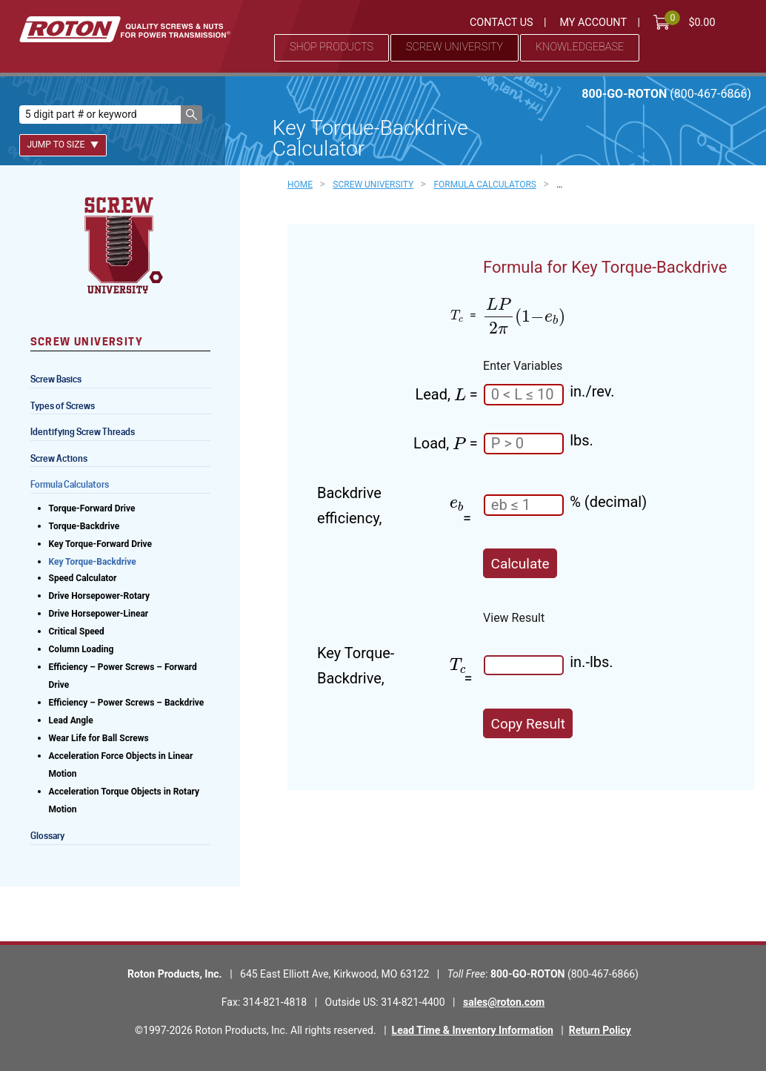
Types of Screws (62, 405)
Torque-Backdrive (84, 526)
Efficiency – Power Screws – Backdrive (126, 702)
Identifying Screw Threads (82, 431)
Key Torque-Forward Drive (101, 544)
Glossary (47, 835)
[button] (191, 114)
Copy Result (528, 723)
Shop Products (331, 47)
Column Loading (81, 649)
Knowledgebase (580, 47)
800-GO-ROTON (666, 94)
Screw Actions (58, 458)
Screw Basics (55, 379)
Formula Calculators (69, 484)
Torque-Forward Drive (92, 508)
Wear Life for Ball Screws (99, 738)
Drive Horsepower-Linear (99, 614)
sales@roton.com (503, 1002)
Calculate (520, 563)
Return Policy (600, 1030)
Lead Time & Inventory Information (472, 1030)
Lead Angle (71, 720)
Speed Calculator (83, 578)
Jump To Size (63, 144)
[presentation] (457, 315)
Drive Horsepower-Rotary (99, 596)
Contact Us (501, 22)
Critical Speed (76, 631)
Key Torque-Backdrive (92, 562)
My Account (593, 22)
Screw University (454, 47)
